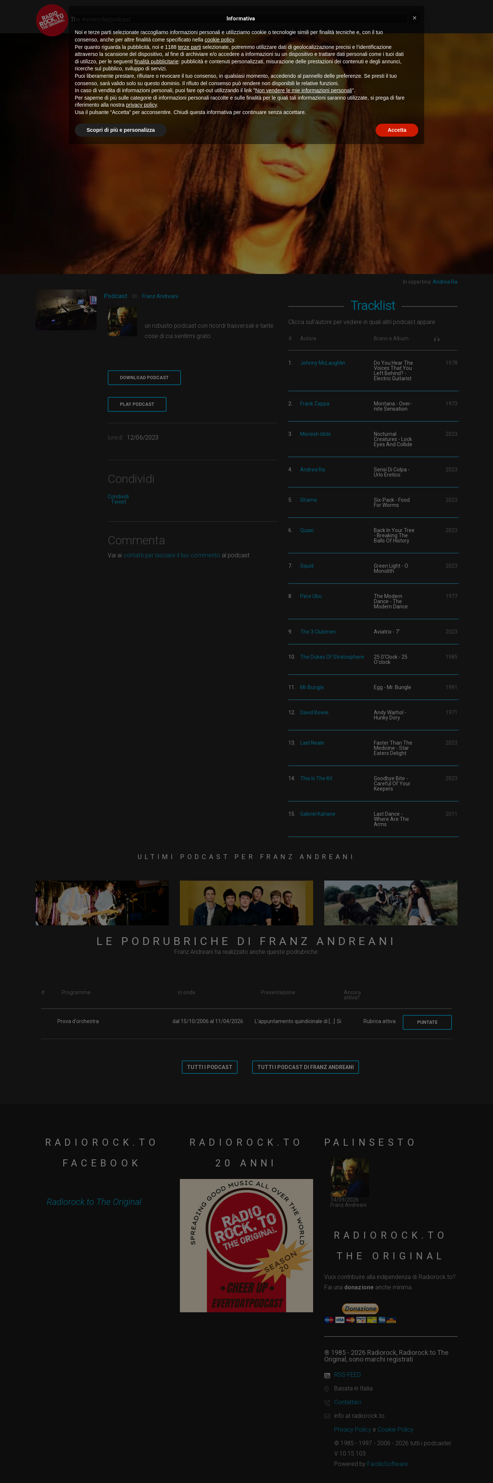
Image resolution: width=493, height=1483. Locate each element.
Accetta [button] (397, 130)
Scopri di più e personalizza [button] (121, 130)
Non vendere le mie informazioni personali (303, 90)
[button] (414, 18)
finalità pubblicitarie (156, 61)
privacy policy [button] (141, 105)
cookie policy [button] (219, 40)
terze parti (189, 47)
